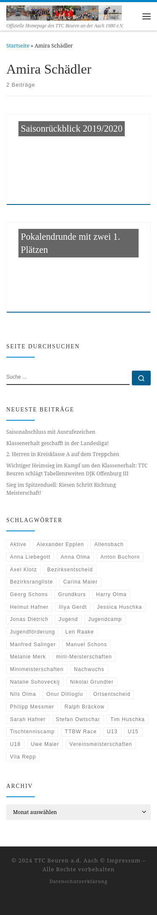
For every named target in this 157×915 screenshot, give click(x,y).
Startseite (17, 45)
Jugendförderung (32, 632)
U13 (112, 732)
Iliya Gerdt (73, 607)
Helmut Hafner (29, 607)
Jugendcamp (105, 619)
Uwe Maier (45, 744)
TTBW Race (81, 732)
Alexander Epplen (60, 544)
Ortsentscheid (112, 694)
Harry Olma (111, 594)
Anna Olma (75, 557)
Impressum (124, 860)
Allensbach (109, 544)
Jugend (68, 619)
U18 (15, 744)
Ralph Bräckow (84, 707)
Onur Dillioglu (64, 694)
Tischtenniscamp (32, 732)
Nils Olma (23, 694)
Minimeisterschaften (37, 669)
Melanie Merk (28, 657)
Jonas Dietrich (29, 619)
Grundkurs (72, 594)
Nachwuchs (89, 669)
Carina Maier (80, 582)
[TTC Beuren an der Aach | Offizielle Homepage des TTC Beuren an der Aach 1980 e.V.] (64, 12)
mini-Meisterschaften (84, 657)
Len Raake (79, 632)
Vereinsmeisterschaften (100, 744)
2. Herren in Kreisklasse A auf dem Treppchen (62, 454)
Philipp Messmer (32, 707)
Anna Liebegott (30, 557)
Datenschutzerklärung (78, 881)
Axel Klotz (23, 570)
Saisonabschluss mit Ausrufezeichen (50, 431)
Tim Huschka (128, 719)
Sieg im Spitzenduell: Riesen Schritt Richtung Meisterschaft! (61, 488)
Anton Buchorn (120, 557)
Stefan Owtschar (78, 719)
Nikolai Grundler (91, 682)
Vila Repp (23, 757)
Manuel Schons (86, 644)
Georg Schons (29, 594)
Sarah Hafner (28, 719)
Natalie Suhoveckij (35, 682)
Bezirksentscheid (70, 570)
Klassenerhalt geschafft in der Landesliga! (57, 443)
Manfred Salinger (33, 644)
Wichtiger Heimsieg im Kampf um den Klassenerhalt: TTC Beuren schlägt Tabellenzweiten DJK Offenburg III (76, 469)
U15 (133, 732)
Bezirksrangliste (31, 582)
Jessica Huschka (119, 607)
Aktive (18, 544)
